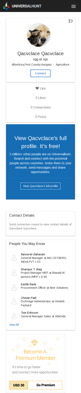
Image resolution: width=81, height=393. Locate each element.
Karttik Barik (28, 284)
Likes (41, 97)
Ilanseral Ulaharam (33, 254)
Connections (41, 107)
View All (14, 324)
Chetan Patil (28, 297)
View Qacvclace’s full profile (40, 186)
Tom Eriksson (29, 312)
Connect (40, 73)
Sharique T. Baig (31, 269)
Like (40, 88)
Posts (40, 116)
